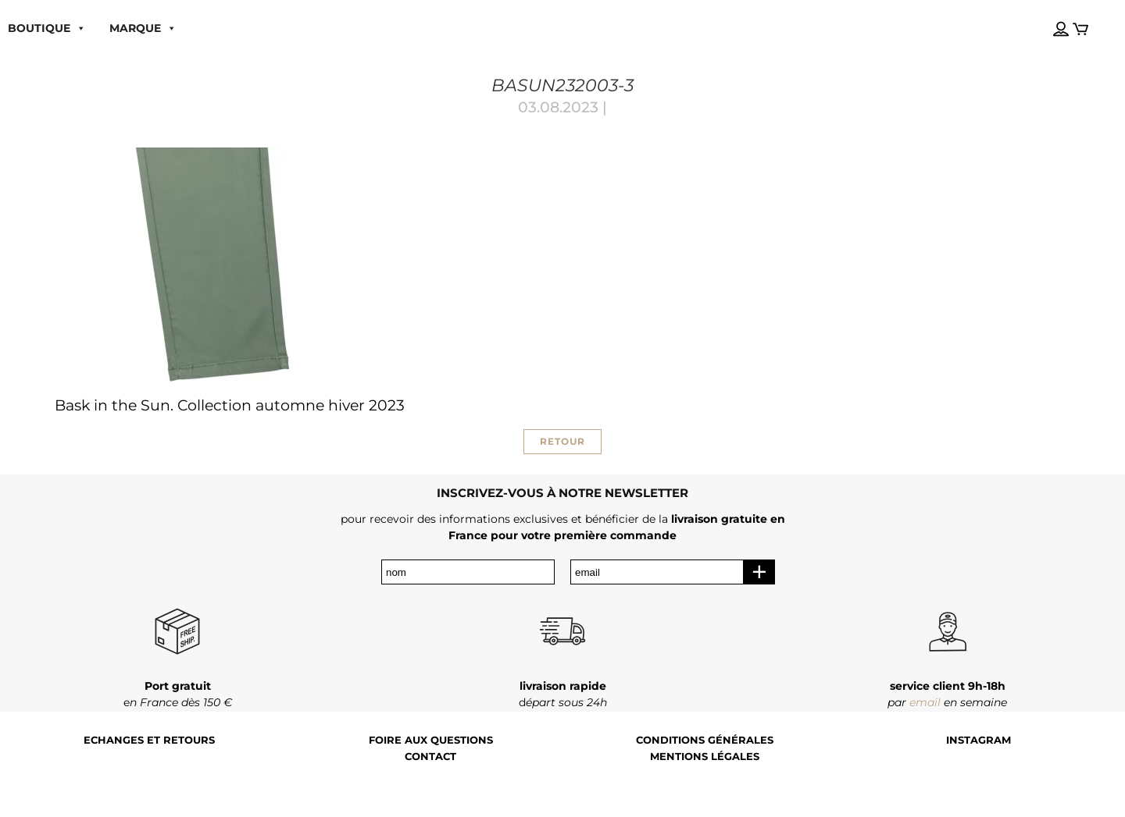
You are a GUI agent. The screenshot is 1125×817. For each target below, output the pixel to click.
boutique (47, 28)
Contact (430, 756)
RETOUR (562, 441)
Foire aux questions (431, 740)
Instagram (978, 740)
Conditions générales (704, 740)
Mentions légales (704, 756)
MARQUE (143, 28)
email (925, 702)
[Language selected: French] (1046, 15)
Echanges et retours (149, 740)
